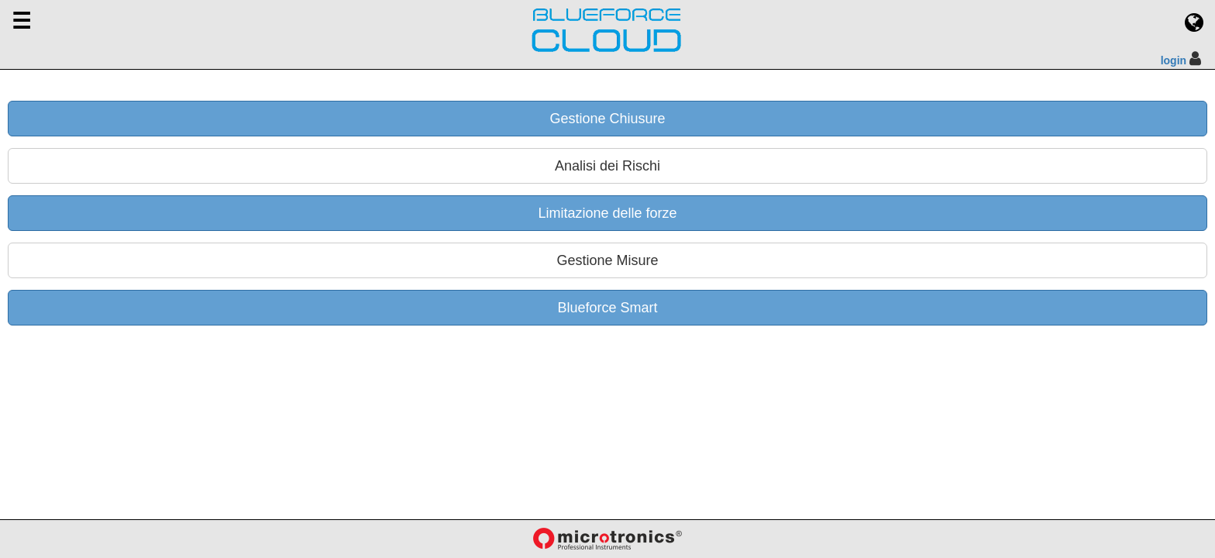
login (1173, 60)
